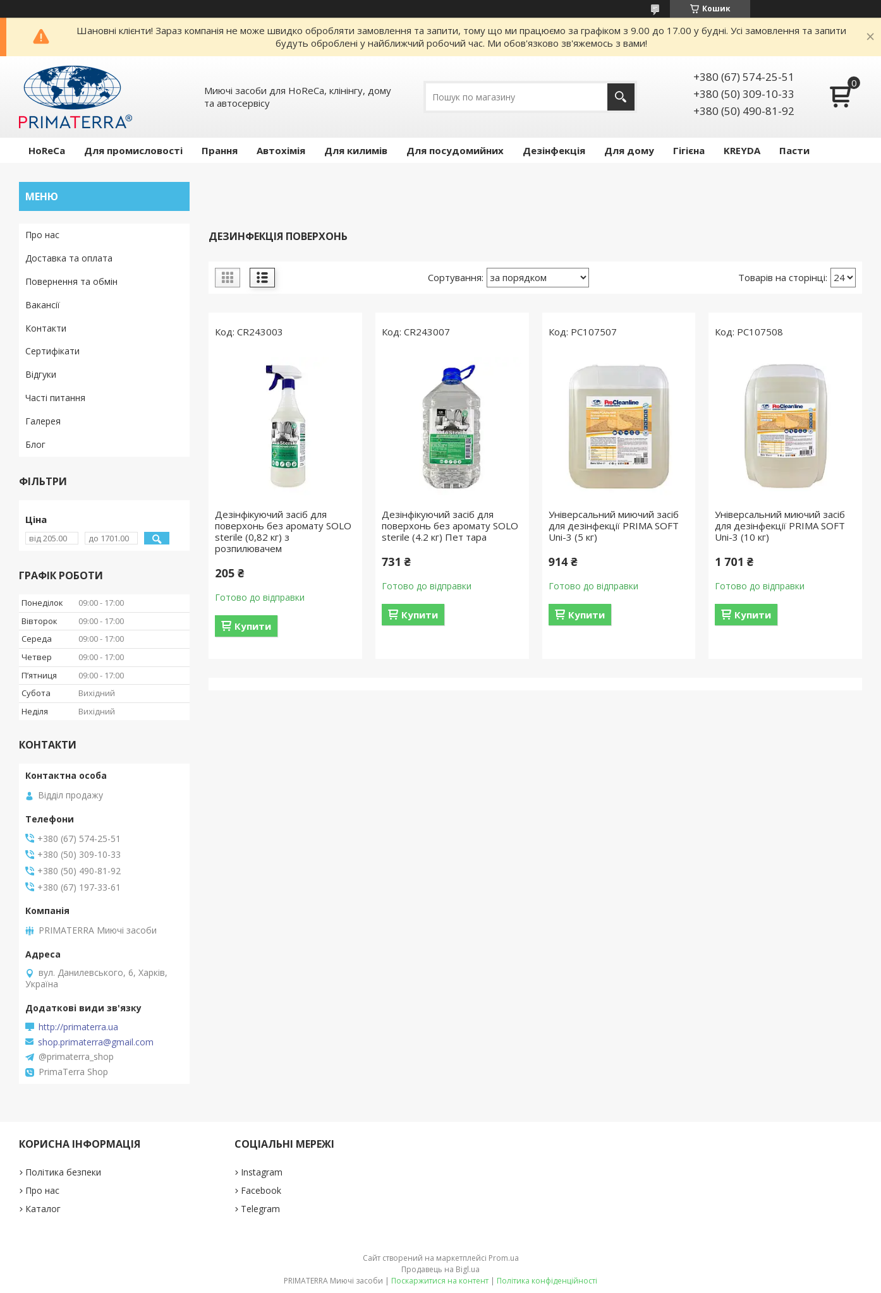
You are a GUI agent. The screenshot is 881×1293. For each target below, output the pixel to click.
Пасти (794, 150)
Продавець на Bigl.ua (440, 1269)
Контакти (45, 328)
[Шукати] (621, 97)
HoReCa (46, 150)
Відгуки (40, 374)
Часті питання (55, 398)
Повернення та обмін (71, 281)
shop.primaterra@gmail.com (96, 1042)
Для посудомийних (455, 150)
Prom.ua (504, 1258)
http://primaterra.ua (78, 1027)
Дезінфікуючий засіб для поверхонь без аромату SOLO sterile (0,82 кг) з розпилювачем (283, 531)
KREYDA (742, 150)
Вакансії (42, 305)
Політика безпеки (63, 1172)
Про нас (42, 235)
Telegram (260, 1209)
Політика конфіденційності (547, 1280)
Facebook (261, 1190)
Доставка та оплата (68, 258)
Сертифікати (52, 351)
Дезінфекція (554, 150)
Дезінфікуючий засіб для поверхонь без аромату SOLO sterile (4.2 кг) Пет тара (450, 525)
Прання (220, 150)
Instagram (262, 1172)
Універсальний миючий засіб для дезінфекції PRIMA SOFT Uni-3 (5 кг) (614, 525)
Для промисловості (133, 150)
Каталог (43, 1209)
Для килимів (355, 150)
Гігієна (689, 150)
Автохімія (281, 150)
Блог (35, 444)
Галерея (43, 421)
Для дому (629, 150)
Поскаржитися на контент (440, 1280)
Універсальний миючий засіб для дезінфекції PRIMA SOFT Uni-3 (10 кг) (780, 525)
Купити (252, 626)
